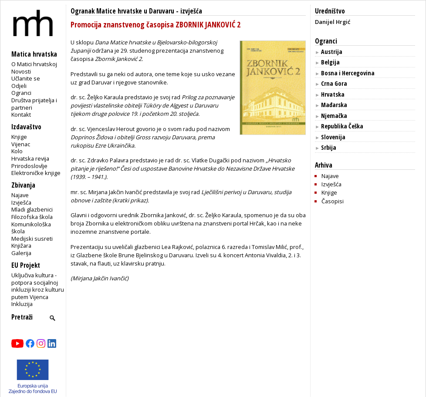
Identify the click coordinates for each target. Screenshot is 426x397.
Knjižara (21, 245)
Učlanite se (25, 78)
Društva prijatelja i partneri (34, 103)
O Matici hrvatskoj (34, 64)
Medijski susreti (32, 238)
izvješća (191, 11)
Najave (20, 195)
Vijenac (20, 144)
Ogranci (21, 93)
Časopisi (332, 201)
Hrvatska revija (30, 158)
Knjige (19, 137)
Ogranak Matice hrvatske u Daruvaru (122, 11)
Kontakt (21, 114)
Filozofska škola (32, 217)
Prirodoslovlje (29, 166)
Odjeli (19, 86)
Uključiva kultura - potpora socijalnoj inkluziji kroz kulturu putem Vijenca (37, 286)
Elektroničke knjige (36, 173)
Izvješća (21, 202)
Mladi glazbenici (32, 209)
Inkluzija (22, 304)
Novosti (21, 71)
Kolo (17, 151)
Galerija (21, 253)
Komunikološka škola (31, 228)
